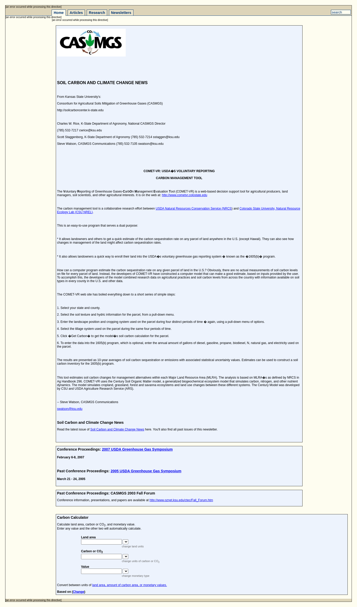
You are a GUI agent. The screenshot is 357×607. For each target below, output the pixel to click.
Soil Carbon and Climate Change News (117, 429)
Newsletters (121, 13)
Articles (76, 13)
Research (97, 13)
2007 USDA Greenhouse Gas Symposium (137, 449)
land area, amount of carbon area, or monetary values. (129, 585)
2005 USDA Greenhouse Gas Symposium (145, 471)
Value (85, 567)
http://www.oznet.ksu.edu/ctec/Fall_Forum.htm (181, 500)
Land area (88, 537)
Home (59, 13)
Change (78, 592)
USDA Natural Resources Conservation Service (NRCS (194, 208)
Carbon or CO (92, 551)
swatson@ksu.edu (69, 409)
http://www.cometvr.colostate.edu (184, 195)
